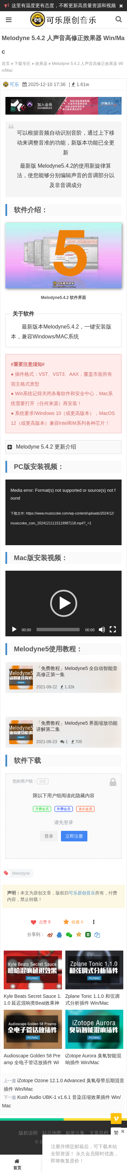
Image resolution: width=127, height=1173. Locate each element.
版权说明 (28, 1133)
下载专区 (22, 63)
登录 (48, 836)
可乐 (14, 84)
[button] (63, 603)
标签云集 (75, 1133)
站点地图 (51, 1133)
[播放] (14, 629)
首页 (6, 63)
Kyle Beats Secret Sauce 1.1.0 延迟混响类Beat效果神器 (32, 1002)
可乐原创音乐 (82, 892)
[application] (63, 512)
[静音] (102, 629)
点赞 (39, 922)
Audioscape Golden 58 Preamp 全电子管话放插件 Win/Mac (32, 1062)
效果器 (41, 63)
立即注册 (74, 836)
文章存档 (98, 1133)
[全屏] (112, 629)
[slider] (58, 629)
